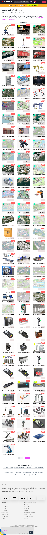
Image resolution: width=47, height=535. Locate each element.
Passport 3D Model (36, 441)
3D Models (3, 504)
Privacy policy (27, 514)
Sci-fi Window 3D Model (22, 390)
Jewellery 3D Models (8, 472)
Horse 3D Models (39, 467)
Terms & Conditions (28, 516)
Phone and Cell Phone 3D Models (26, 470)
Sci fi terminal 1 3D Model (22, 441)
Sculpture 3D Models (8, 467)
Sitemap (36, 526)
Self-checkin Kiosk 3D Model (8, 365)
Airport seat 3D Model (22, 327)
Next (27, 458)
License (26, 510)
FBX (42, 17)
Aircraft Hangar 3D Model (38, 314)
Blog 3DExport (4, 516)
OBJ (39, 17)
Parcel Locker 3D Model (7, 238)
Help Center (27, 506)
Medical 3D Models (27, 472)
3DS (3, 19)
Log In (39, 1)
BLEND (10, 19)
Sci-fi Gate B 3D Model (37, 390)
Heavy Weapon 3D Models (14, 474)
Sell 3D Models (4, 512)
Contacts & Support (30, 502)
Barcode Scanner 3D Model (38, 200)
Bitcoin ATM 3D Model (22, 314)
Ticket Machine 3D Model (38, 352)
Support (26, 504)
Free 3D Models (5, 508)
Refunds (26, 518)
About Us (4, 485)
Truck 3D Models (25, 474)
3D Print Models (5, 506)
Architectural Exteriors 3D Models (10, 470)
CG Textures (4, 510)
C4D (7, 19)
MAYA (14, 19)
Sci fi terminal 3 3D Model (38, 416)
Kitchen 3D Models (30, 467)
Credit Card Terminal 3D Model (39, 428)
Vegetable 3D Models (39, 470)
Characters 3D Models (19, 467)
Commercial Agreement (29, 512)
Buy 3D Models (5, 502)
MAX (37, 17)
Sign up (44, 1)
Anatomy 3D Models (34, 474)
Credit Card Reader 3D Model (8, 187)
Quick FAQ (26, 508)
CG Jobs (3, 518)
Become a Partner (5, 514)
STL (5, 19)
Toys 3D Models (18, 472)
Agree (30, 532)
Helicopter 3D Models (38, 472)
